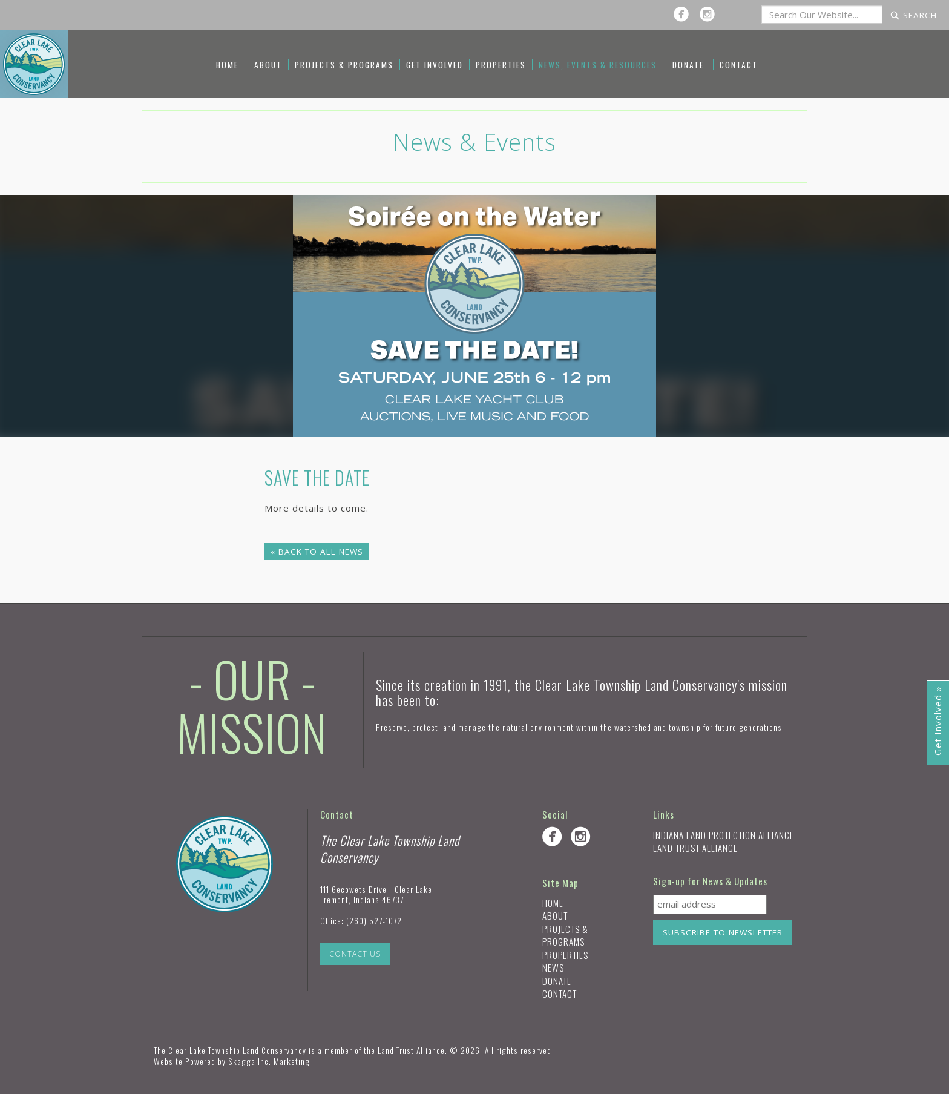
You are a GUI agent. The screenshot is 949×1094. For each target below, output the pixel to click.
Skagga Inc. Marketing (269, 1061)
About (268, 64)
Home (227, 64)
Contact (739, 64)
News (553, 967)
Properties (501, 64)
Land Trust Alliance (695, 847)
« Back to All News (317, 551)
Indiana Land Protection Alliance (723, 835)
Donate (688, 64)
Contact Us (355, 954)
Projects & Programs (344, 64)
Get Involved (434, 64)
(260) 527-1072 (374, 921)
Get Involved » (937, 721)
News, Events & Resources (598, 64)
